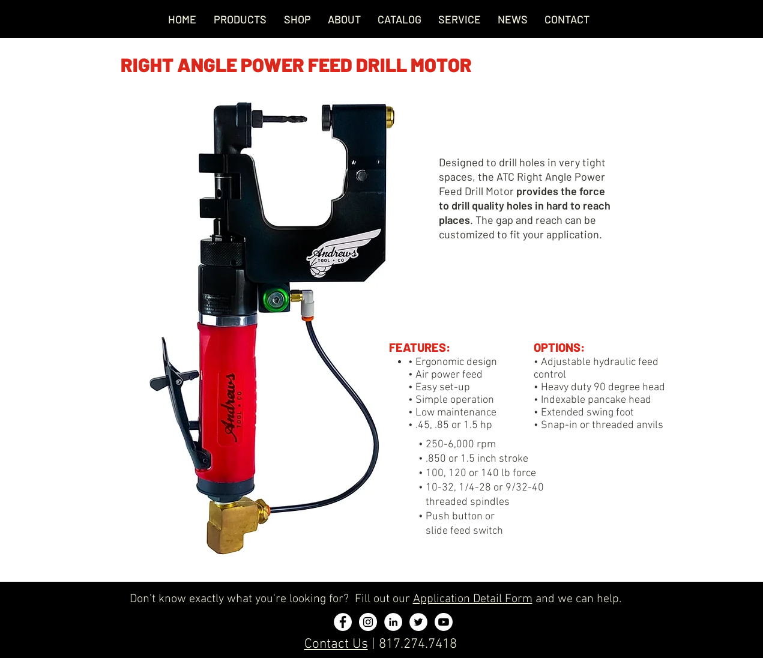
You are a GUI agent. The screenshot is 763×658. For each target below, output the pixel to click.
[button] (459, 19)
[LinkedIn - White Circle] (393, 622)
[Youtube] (444, 622)
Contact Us (336, 644)
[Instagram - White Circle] (368, 622)
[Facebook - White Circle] (343, 622)
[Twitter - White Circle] (418, 622)
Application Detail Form (472, 599)
